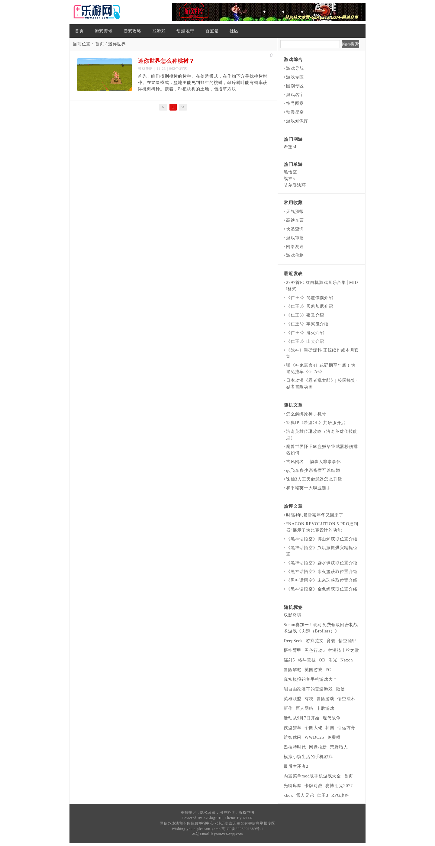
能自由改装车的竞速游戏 (308, 689)
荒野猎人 (339, 747)
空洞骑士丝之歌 (343, 650)
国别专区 (295, 86)
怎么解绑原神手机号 (306, 414)
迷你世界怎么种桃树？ (166, 61)
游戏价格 (295, 255)
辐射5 (289, 660)
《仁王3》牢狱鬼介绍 (307, 324)
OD (322, 660)
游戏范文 (315, 641)
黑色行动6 (314, 650)
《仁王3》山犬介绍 (305, 341)
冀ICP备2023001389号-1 (242, 829)
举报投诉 (188, 812)
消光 (332, 660)
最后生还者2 (296, 766)
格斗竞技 (307, 660)
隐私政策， (209, 812)
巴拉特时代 (295, 747)
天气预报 (295, 211)
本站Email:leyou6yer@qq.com (217, 834)
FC (328, 669)
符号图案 (295, 103)
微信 (340, 689)
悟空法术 (346, 698)
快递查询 (295, 229)
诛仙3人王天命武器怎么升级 (314, 479)
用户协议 (227, 812)
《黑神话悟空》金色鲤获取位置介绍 (322, 589)
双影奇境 (292, 615)
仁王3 (322, 795)
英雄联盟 (292, 698)
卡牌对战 (313, 785)
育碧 (331, 641)
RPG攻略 (340, 795)
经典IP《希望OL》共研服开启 (316, 422)
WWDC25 (314, 737)
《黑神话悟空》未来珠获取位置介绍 (322, 580)
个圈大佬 (313, 727)
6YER (248, 818)
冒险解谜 (292, 669)
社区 (234, 31)
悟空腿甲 (347, 641)
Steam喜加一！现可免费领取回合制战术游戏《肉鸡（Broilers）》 (321, 627)
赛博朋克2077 (339, 785)
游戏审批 (295, 238)
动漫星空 (295, 112)
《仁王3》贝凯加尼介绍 (309, 306)
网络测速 (295, 246)
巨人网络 (305, 708)
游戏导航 (295, 68)
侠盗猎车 (292, 727)
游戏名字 (295, 94)
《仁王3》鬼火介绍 (305, 332)
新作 (288, 708)
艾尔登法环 (295, 185)
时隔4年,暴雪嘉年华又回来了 (314, 515)
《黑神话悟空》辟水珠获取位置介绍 (322, 563)
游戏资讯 (104, 31)
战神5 (289, 178)
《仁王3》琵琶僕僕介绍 (309, 297)
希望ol (290, 147)
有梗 (309, 698)
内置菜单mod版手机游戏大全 (312, 776)
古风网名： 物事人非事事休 (313, 461)
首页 (79, 31)
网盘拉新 (318, 747)
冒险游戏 (325, 698)
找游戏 (159, 31)
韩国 (329, 727)
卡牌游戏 (325, 708)
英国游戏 (313, 669)
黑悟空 (290, 172)
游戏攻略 (132, 31)
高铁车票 (295, 220)
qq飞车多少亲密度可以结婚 (313, 470)
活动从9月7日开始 (302, 718)
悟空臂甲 (292, 650)
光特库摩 (292, 785)
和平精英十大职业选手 (308, 488)
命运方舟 (346, 727)
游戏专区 (295, 77)
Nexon (346, 660)
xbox (288, 795)
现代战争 (331, 718)
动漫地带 (185, 31)
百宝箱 (212, 31)
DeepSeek (293, 641)
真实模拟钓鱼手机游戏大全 (310, 679)
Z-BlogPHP (212, 818)
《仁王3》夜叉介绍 (305, 315)
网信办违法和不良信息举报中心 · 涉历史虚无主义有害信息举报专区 (218, 823)
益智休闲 (292, 737)
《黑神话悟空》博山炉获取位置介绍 (322, 539)
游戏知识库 (297, 121)
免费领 (333, 737)
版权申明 (246, 812)
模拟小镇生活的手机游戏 (308, 756)
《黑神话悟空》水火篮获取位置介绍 (322, 571)
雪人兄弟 (305, 795)
